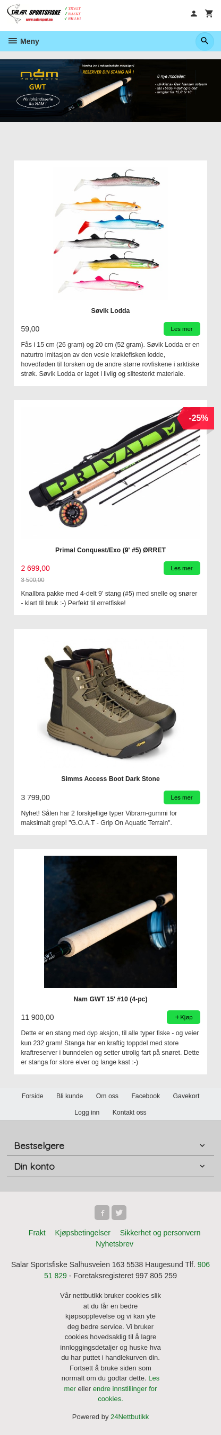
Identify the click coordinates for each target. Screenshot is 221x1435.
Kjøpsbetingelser (82, 1232)
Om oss (107, 1095)
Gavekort (186, 1095)
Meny (23, 41)
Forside (33, 1095)
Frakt (37, 1232)
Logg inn (86, 1112)
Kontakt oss (130, 1112)
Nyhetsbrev (114, 1243)
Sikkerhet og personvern (160, 1232)
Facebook (145, 1095)
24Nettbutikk (129, 1416)
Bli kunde (69, 1095)
